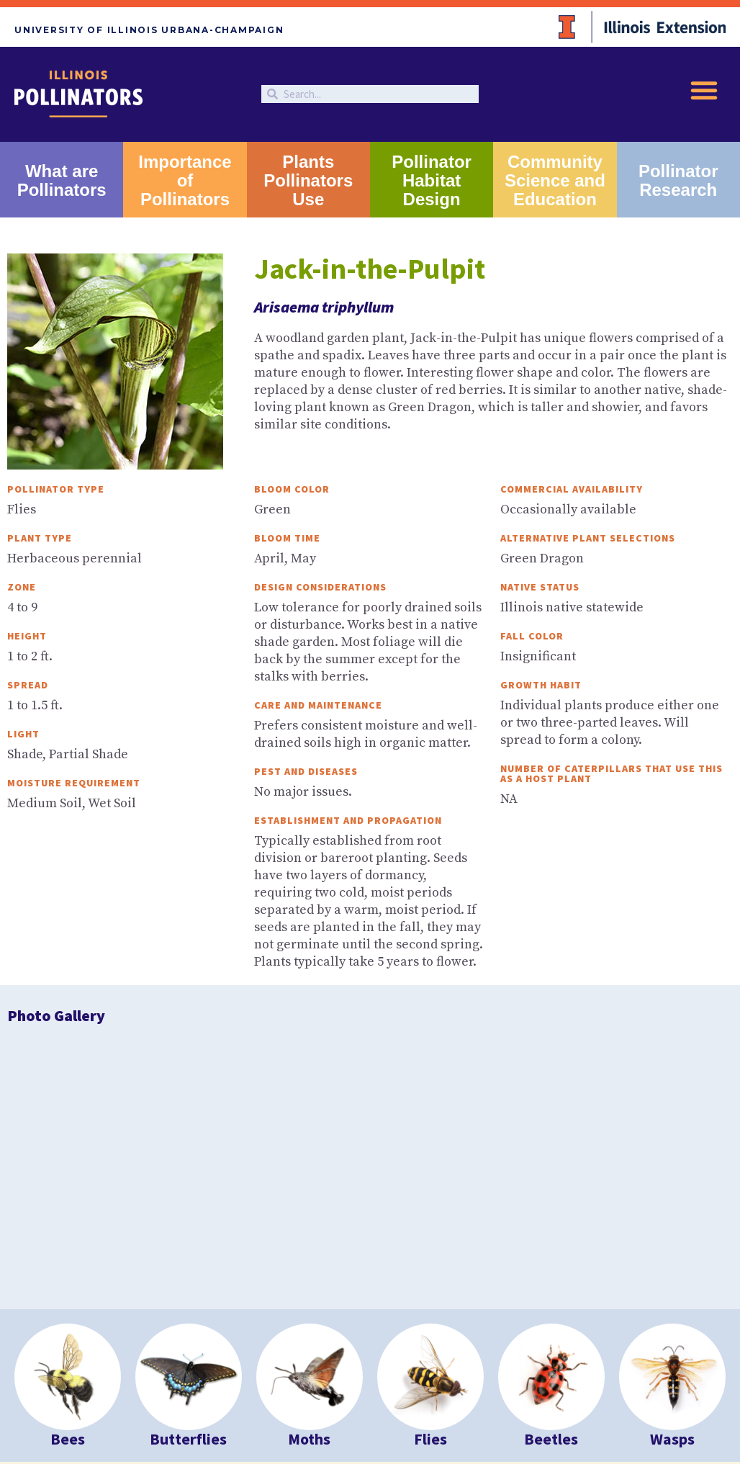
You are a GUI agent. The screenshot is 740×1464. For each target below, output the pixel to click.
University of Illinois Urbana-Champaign (149, 29)
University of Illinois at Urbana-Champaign (249, 1362)
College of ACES (185, 1373)
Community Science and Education (555, 180)
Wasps (672, 1197)
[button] (704, 90)
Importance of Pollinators (184, 180)
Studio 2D (210, 1418)
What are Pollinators (62, 180)
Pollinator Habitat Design (431, 180)
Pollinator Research (678, 180)
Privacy (172, 1403)
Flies (430, 1197)
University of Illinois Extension (92, 1362)
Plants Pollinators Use (308, 180)
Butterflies (188, 1197)
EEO (204, 1403)
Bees (67, 1197)
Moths (309, 1197)
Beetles (551, 1197)
